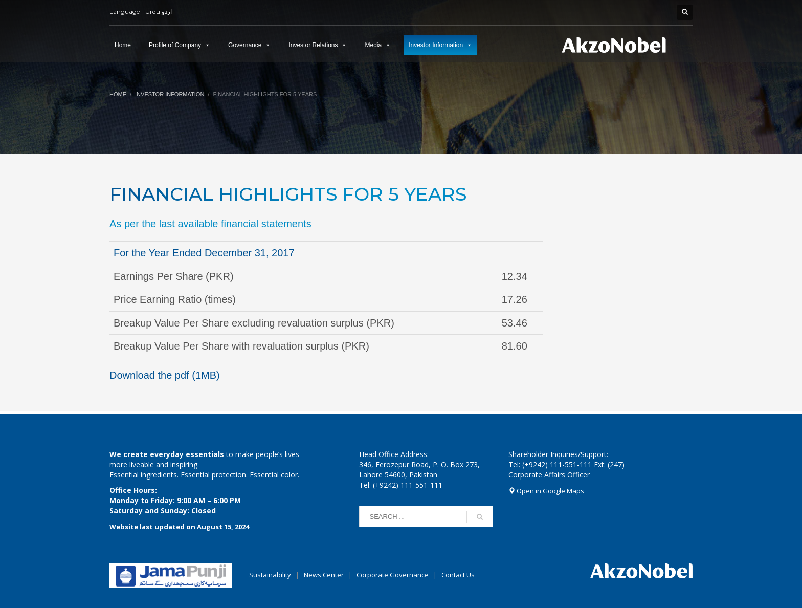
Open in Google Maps (546, 490)
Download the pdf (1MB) (164, 375)
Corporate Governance (393, 574)
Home (123, 45)
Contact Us (458, 574)
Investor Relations (313, 45)
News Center (324, 574)
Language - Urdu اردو (140, 11)
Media (373, 45)
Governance (244, 45)
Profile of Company (175, 45)
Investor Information (436, 45)
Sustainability (270, 574)
